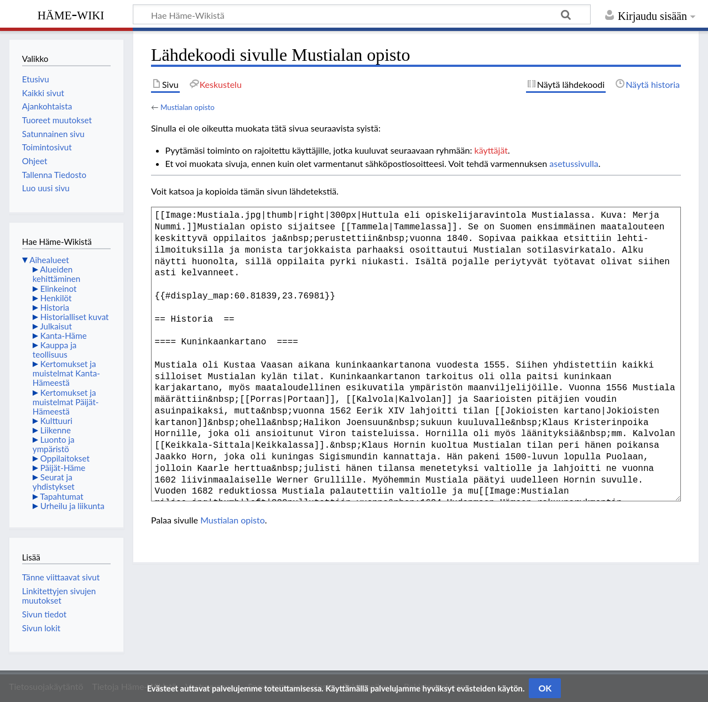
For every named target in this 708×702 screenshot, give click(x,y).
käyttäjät (491, 150)
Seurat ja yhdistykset (54, 481)
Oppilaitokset (65, 458)
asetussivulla (573, 163)
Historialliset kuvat (74, 317)
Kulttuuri (56, 421)
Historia (54, 307)
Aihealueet (49, 260)
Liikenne (55, 430)
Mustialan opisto (187, 107)
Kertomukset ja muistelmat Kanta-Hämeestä (66, 373)
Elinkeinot (58, 289)
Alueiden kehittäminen (56, 274)
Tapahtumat (62, 496)
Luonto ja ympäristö (54, 444)
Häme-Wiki (71, 14)
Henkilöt (56, 298)
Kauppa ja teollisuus (55, 349)
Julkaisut (56, 326)
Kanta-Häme (63, 335)
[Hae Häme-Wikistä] (361, 14)
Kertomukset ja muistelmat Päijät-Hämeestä (66, 401)
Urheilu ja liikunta (72, 506)
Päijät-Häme (63, 468)
